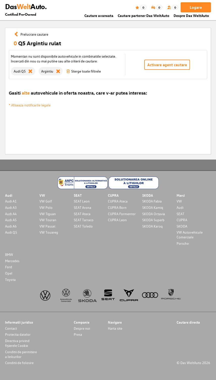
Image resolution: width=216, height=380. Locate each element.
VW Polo (46, 207)
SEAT (180, 213)
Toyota (10, 279)
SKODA (182, 226)
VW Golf (45, 201)
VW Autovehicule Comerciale (190, 234)
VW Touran (47, 219)
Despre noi (82, 328)
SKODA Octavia (153, 213)
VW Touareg (48, 232)
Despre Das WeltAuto (191, 15)
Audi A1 (11, 201)
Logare (196, 7)
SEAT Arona (82, 207)
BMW (9, 254)
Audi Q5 (11, 232)
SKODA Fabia (152, 201)
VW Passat (47, 226)
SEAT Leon (82, 201)
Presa (78, 334)
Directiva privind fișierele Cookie (17, 343)
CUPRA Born (117, 207)
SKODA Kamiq (152, 207)
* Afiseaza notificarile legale (30, 105)
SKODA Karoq (152, 226)
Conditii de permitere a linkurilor (21, 354)
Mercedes (12, 260)
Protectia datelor (18, 334)
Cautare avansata (98, 15)
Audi (180, 207)
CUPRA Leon (117, 219)
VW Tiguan (47, 213)
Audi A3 (11, 207)
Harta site (115, 328)
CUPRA (182, 219)
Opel (8, 273)
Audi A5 (11, 219)
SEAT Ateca (82, 213)
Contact (11, 328)
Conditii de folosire (19, 362)
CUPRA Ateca (118, 201)
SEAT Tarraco (83, 219)
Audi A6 (11, 226)
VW (179, 201)
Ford (8, 266)
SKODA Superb (153, 219)
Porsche (183, 243)
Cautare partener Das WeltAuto (143, 15)
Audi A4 (11, 213)
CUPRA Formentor (122, 213)
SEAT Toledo (83, 226)
